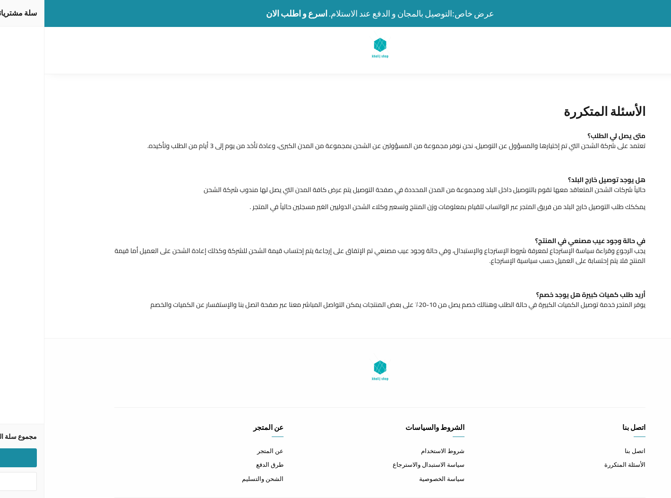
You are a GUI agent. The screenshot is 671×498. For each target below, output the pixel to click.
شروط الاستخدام (398, 450)
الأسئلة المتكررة (580, 464)
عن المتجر (226, 450)
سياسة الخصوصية (397, 478)
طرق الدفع (225, 464)
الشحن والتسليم (218, 478)
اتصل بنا (590, 450)
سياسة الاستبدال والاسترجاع (384, 464)
